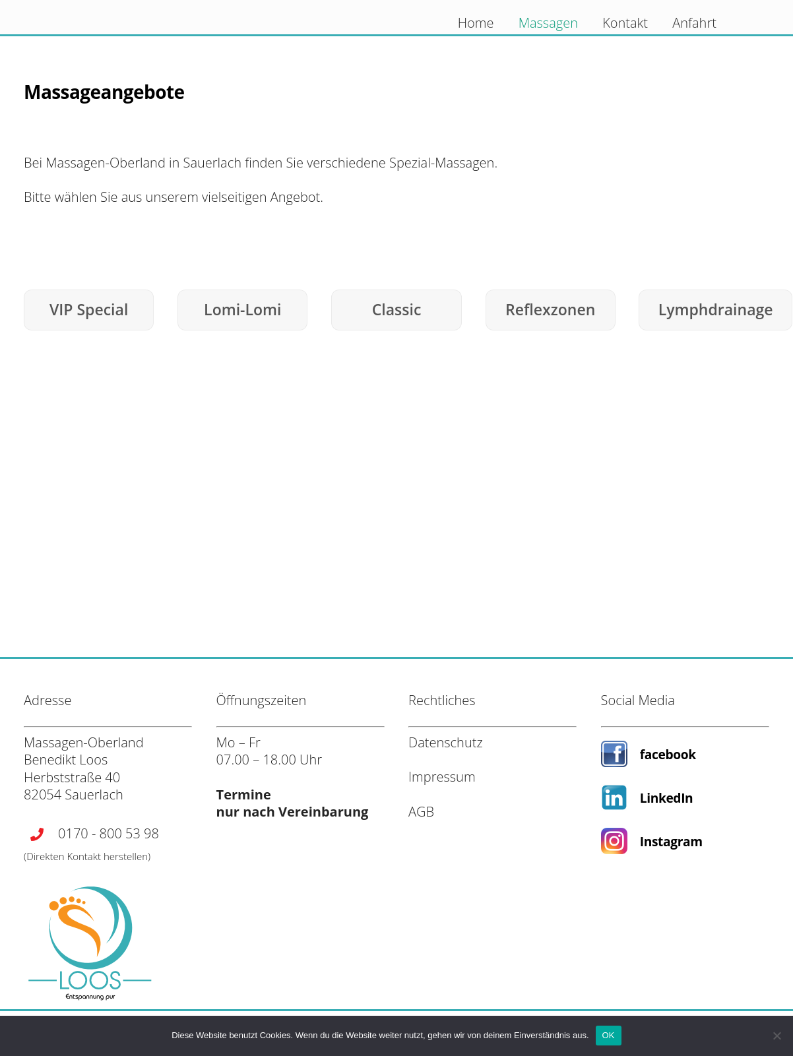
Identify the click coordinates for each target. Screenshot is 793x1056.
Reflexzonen (550, 309)
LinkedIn (666, 798)
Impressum (441, 777)
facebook (668, 754)
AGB (421, 812)
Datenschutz (445, 742)
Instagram (671, 841)
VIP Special (88, 309)
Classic (397, 309)
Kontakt (625, 23)
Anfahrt (694, 23)
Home (476, 23)
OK (608, 1035)
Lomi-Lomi (242, 309)
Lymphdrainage (715, 309)
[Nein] (776, 1035)
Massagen (548, 23)
